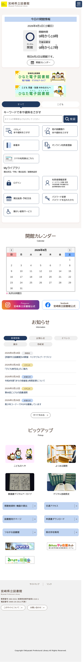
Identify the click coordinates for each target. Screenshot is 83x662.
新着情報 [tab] (15, 338)
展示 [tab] (15, 344)
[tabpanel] (40, 165)
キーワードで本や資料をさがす (22, 112)
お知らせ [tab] (40, 338)
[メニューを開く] (79, 4)
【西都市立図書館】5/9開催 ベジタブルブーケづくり (28, 357)
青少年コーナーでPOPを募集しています (23, 404)
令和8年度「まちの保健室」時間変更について (25, 381)
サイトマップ (34, 584)
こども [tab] (60, 104)
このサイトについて (11, 608)
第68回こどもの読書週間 (16, 392)
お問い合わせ (35, 608)
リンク (49, 584)
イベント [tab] (66, 338)
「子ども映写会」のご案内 (16, 369)
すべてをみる (39, 415)
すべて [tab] (21, 104)
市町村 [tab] (40, 344)
